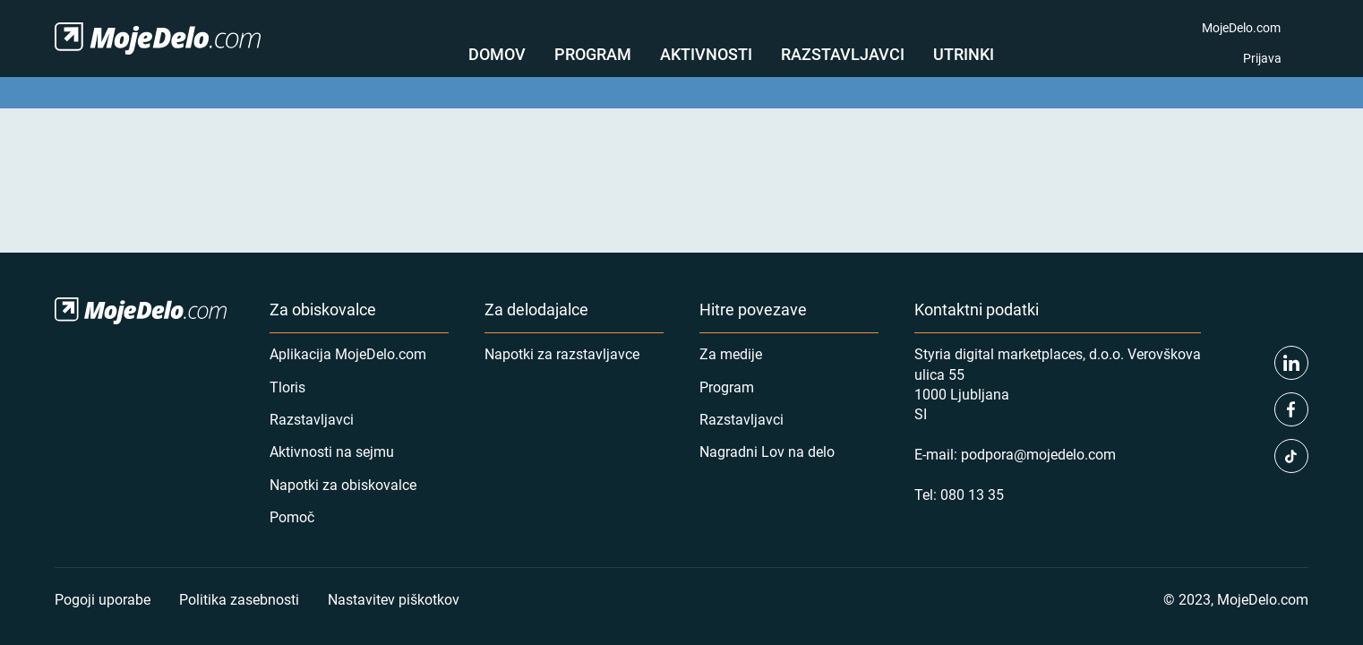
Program (592, 53)
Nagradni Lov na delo (767, 451)
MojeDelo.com (1241, 27)
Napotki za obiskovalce (343, 484)
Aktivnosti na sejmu (332, 451)
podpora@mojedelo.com (1038, 453)
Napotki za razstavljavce (561, 353)
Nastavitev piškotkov (393, 598)
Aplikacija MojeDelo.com (348, 353)
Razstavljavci (842, 53)
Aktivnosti (706, 53)
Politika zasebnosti (239, 598)
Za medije (730, 353)
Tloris (287, 386)
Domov (497, 53)
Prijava (1262, 57)
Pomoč (292, 516)
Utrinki (963, 53)
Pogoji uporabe (102, 598)
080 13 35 (972, 494)
